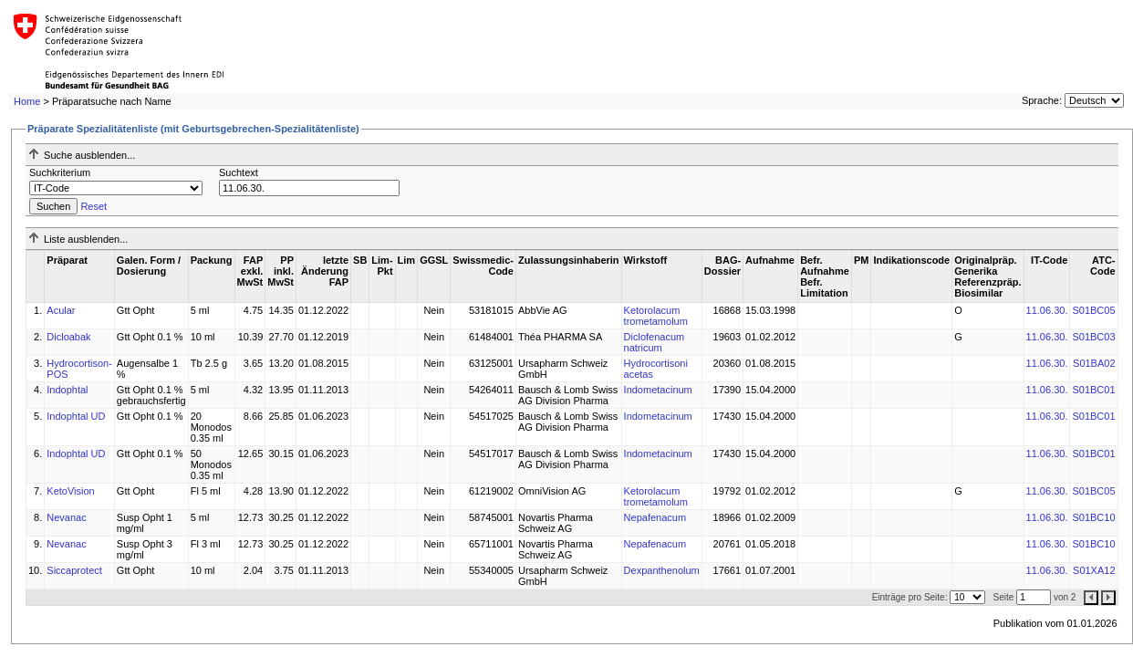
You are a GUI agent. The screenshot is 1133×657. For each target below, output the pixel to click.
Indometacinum (658, 389)
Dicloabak (68, 336)
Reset (93, 206)
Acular (61, 310)
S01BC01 (1093, 389)
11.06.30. (1047, 310)
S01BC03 (1093, 336)
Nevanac (66, 517)
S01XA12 (1094, 570)
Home (27, 101)
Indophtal (67, 389)
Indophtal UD (76, 416)
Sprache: (1042, 100)
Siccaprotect (74, 570)
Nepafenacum (655, 517)
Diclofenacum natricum (654, 342)
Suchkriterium (59, 172)
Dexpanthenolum (662, 570)
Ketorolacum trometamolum (656, 316)
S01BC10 (1093, 517)
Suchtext (238, 172)
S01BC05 (1093, 310)
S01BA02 (1094, 363)
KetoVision (70, 490)
